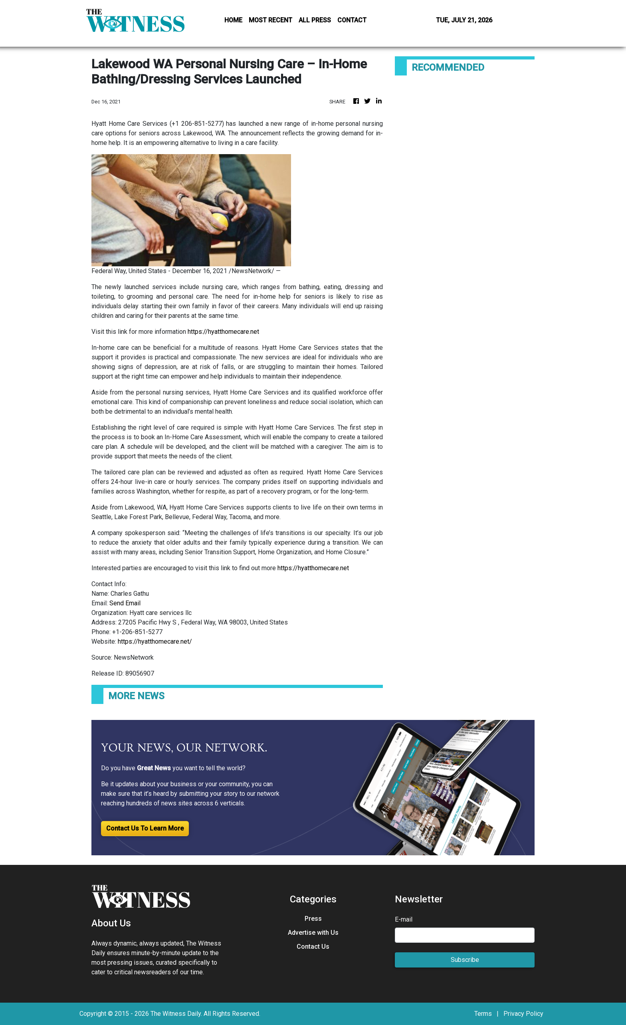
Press (313, 918)
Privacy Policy (523, 1013)
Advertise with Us (313, 932)
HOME (233, 20)
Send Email (125, 603)
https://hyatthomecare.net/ (155, 641)
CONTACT (351, 20)
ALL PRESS (315, 20)
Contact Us (313, 946)
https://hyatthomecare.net (223, 331)
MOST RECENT (270, 20)
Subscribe (465, 960)
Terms (483, 1013)
